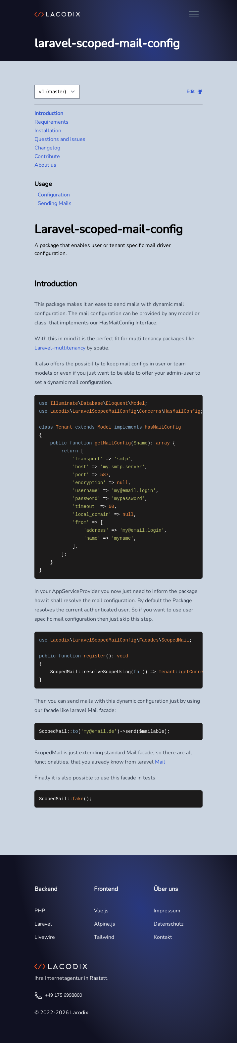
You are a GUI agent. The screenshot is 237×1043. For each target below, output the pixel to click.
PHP (39, 910)
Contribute (47, 156)
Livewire (44, 937)
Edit (191, 91)
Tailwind (104, 937)
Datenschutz (168, 924)
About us (45, 165)
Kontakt (163, 937)
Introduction (48, 113)
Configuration (54, 194)
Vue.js (101, 910)
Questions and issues (59, 139)
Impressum (167, 910)
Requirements (51, 122)
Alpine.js (104, 924)
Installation (47, 130)
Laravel (43, 924)
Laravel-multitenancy (59, 348)
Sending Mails (54, 203)
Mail (160, 762)
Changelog (47, 147)
